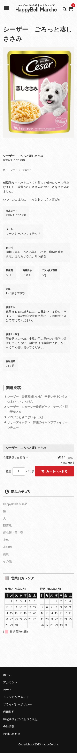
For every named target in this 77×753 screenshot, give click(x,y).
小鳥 (6, 540)
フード (13, 170)
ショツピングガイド (16, 697)
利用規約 (9, 712)
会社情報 (9, 726)
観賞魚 (7, 525)
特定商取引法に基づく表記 (20, 719)
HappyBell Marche (36, 9)
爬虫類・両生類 (13, 532)
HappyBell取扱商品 (15, 504)
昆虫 (6, 554)
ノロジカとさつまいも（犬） (26, 417)
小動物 (7, 547)
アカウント (10, 682)
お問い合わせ (11, 734)
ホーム (7, 675)
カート (7, 689)
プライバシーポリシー (17, 704)
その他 (7, 561)
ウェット (26, 170)
